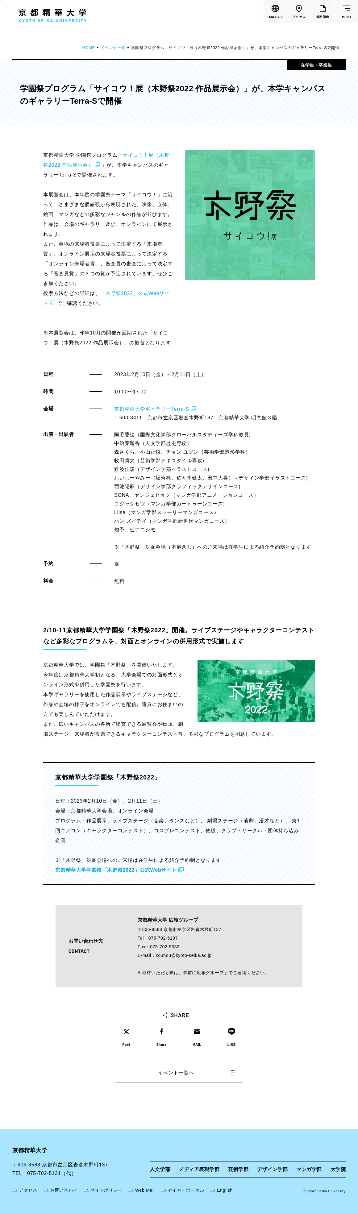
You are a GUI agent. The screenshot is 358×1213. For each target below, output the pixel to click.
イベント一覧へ (196, 1072)
